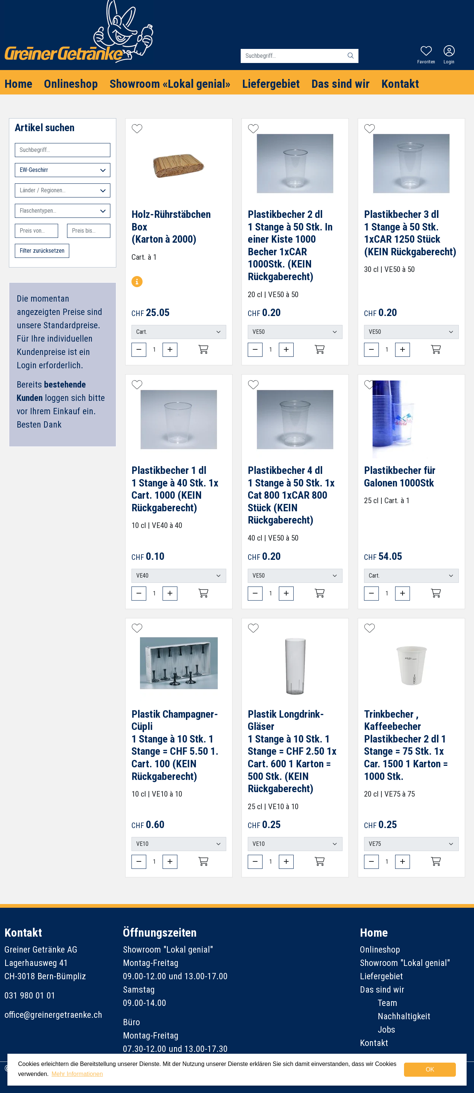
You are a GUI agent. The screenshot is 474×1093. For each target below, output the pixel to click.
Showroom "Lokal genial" (405, 963)
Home (18, 84)
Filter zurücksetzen (42, 250)
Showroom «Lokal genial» (170, 84)
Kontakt (400, 84)
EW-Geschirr (63, 169)
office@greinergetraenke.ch (53, 1015)
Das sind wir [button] (340, 84)
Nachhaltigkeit (404, 1016)
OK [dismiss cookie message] (430, 1069)
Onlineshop (71, 84)
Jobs (386, 1029)
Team (387, 1003)
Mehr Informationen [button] (77, 1074)
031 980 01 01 (30, 995)
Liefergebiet (271, 84)
